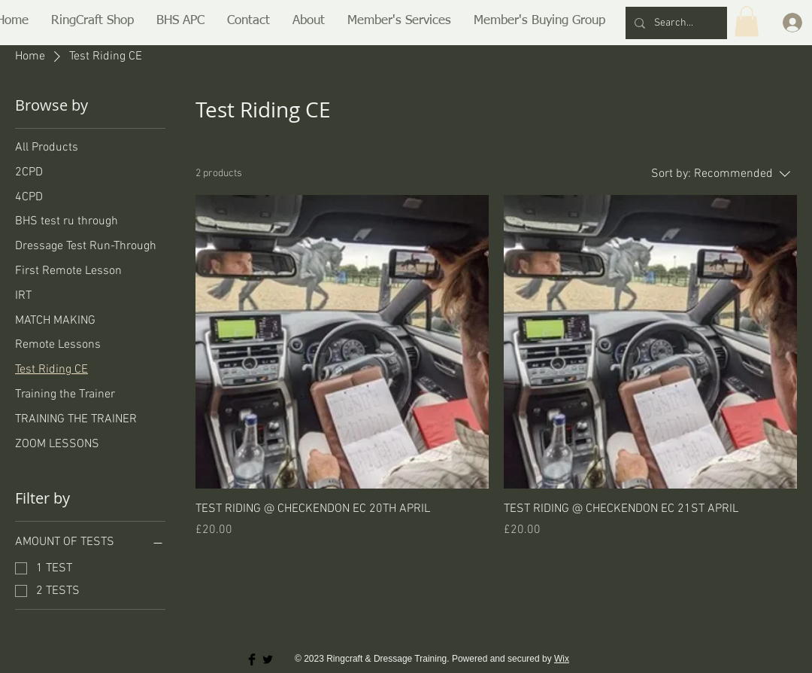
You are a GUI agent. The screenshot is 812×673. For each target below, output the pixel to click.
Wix (561, 658)
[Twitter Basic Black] (268, 659)
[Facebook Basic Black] (252, 659)
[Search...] (674, 23)
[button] (92, 21)
